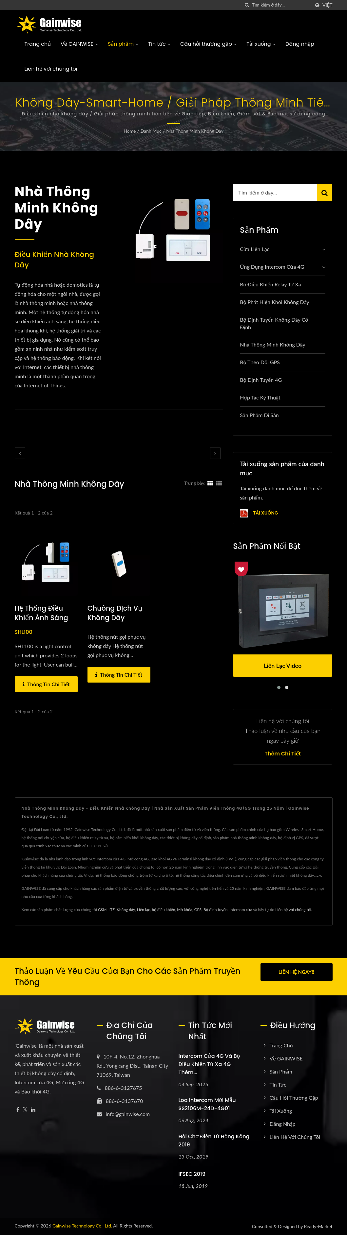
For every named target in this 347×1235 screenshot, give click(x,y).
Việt (327, 5)
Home (130, 131)
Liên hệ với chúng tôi (51, 69)
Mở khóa (184, 909)
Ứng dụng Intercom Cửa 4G (272, 266)
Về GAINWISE (79, 44)
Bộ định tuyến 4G (261, 380)
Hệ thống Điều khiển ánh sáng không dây (42, 618)
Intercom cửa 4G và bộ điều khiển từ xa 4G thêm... (209, 1064)
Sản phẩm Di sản (259, 415)
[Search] (281, 5)
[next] (215, 453)
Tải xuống (261, 44)
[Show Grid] (210, 483)
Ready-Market (318, 1226)
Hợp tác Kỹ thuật (260, 397)
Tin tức (159, 44)
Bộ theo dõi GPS (260, 362)
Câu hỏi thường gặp (208, 44)
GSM (102, 909)
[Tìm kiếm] (247, 5)
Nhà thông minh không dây (194, 131)
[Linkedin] (33, 1109)
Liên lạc (143, 909)
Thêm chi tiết (283, 753)
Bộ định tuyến (215, 909)
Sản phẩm (123, 44)
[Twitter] (25, 1109)
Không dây (126, 909)
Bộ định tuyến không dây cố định (274, 323)
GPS (198, 909)
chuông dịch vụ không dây (115, 613)
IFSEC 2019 (192, 1174)
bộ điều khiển (163, 909)
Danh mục (151, 131)
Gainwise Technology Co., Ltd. (82, 1225)
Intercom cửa (240, 909)
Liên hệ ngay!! (297, 972)
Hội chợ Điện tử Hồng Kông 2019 (214, 1140)
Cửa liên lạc (254, 249)
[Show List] (219, 483)
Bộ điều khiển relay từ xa (270, 284)
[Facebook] (17, 1109)
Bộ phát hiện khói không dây (274, 302)
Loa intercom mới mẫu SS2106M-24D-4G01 (207, 1104)
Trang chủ (38, 44)
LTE (111, 909)
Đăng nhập (299, 44)
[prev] (20, 453)
